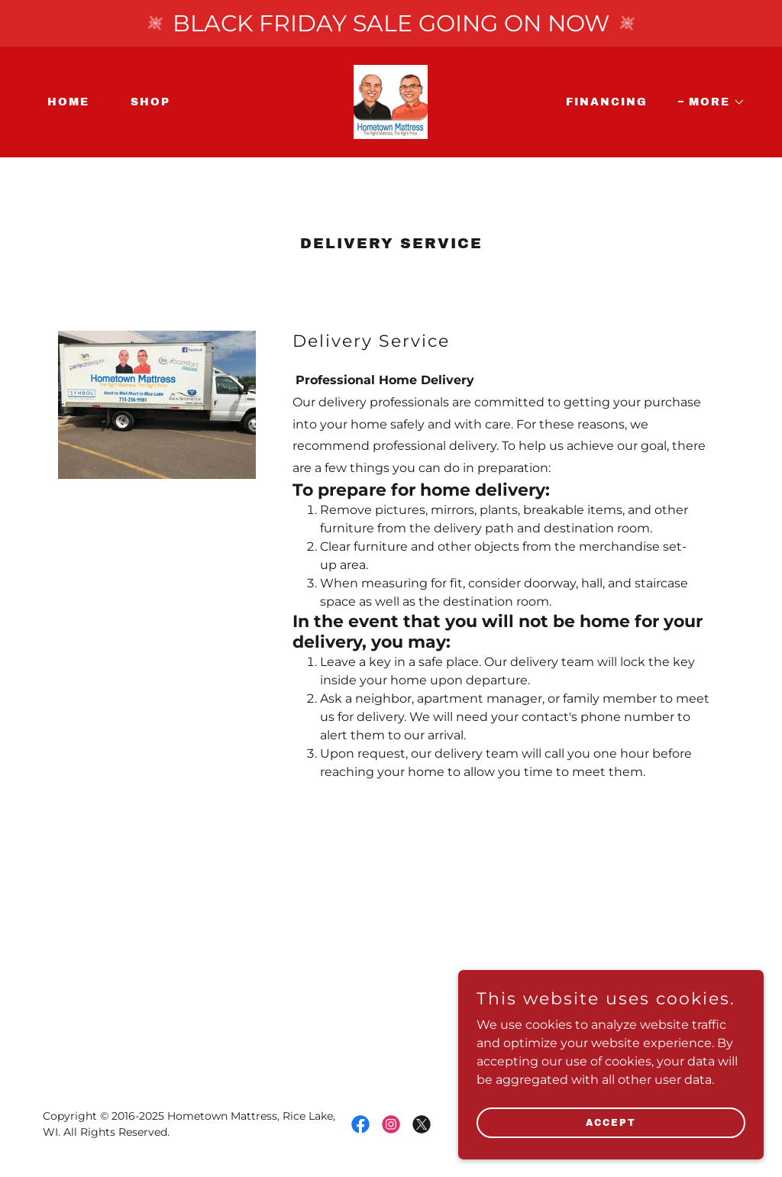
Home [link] (68, 102)
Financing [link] (607, 102)
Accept (611, 1122)
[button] (711, 102)
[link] (391, 101)
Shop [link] (150, 102)
